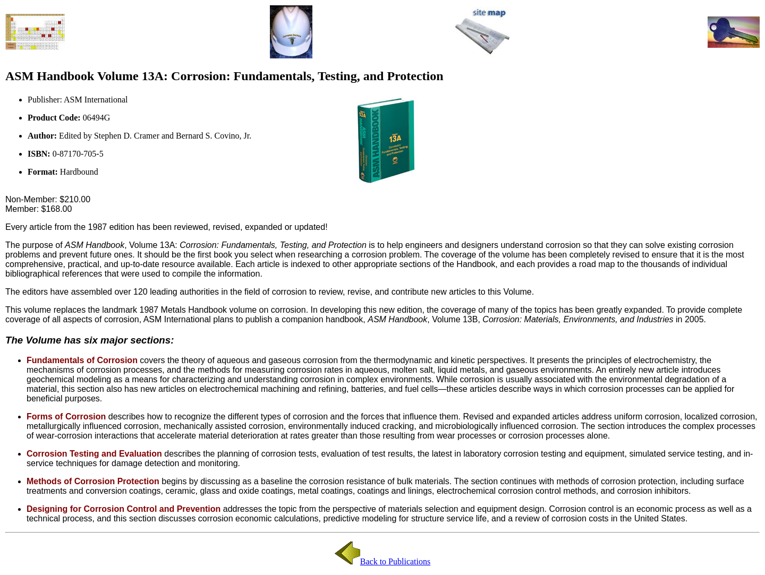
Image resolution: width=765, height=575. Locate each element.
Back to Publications (395, 561)
